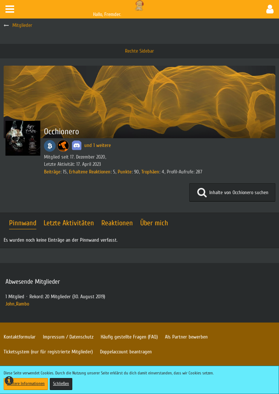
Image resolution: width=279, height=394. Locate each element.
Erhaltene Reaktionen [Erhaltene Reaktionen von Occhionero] (89, 172)
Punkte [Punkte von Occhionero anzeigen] (125, 172)
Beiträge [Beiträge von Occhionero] (52, 172)
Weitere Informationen (26, 383)
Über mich (154, 223)
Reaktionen (117, 223)
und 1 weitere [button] (97, 145)
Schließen (61, 383)
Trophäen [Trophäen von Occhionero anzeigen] (150, 172)
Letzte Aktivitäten (69, 223)
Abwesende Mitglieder (32, 282)
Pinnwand (22, 223)
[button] (10, 9)
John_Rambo (17, 304)
